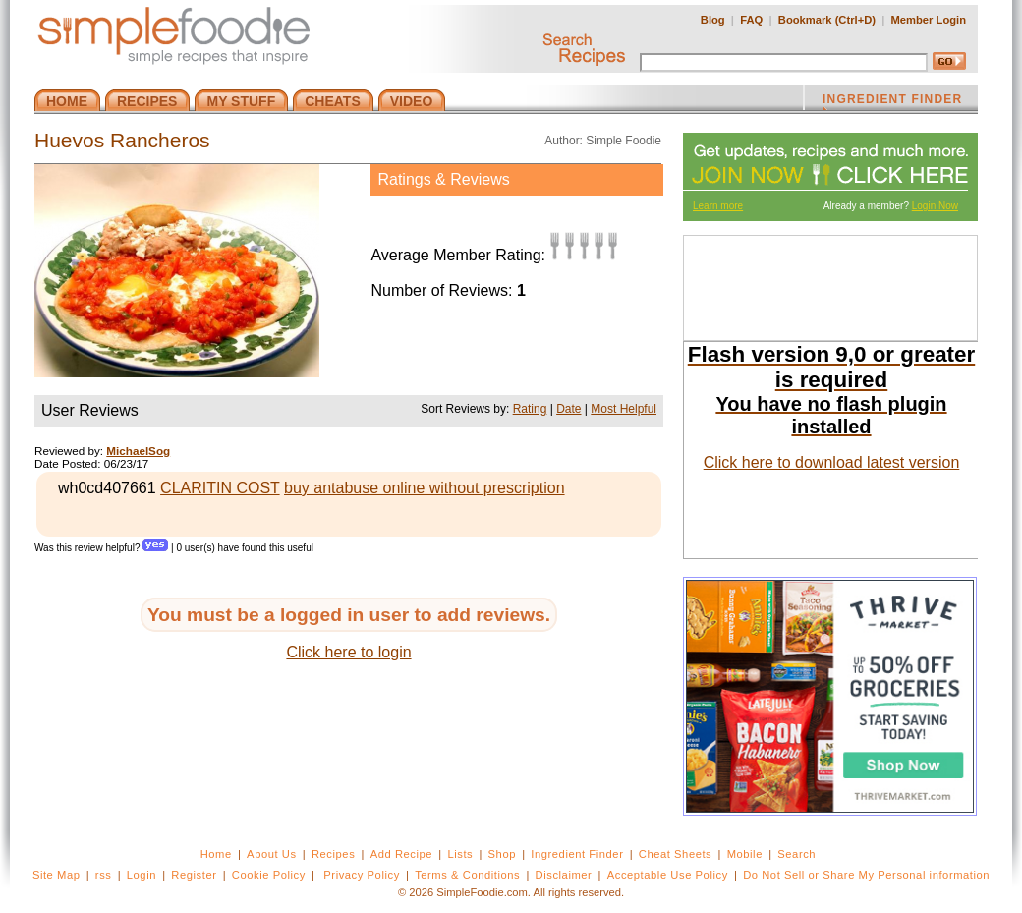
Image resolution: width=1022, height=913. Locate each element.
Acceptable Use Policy (667, 875)
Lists (460, 854)
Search (796, 854)
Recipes (333, 854)
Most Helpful (623, 409)
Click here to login (348, 652)
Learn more (718, 205)
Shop (502, 854)
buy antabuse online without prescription (424, 488)
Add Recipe (401, 854)
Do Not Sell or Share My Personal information (866, 875)
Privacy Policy (361, 875)
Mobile (745, 854)
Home (216, 854)
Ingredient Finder (577, 854)
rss (103, 875)
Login (141, 875)
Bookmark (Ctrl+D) (827, 20)
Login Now (935, 205)
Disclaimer (564, 875)
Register (193, 875)
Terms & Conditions (467, 875)
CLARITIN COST (220, 488)
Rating (530, 409)
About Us (272, 854)
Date (568, 409)
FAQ (751, 20)
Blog (713, 20)
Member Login (928, 20)
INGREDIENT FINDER (892, 101)
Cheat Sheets (675, 854)
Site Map (56, 875)
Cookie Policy (269, 875)
